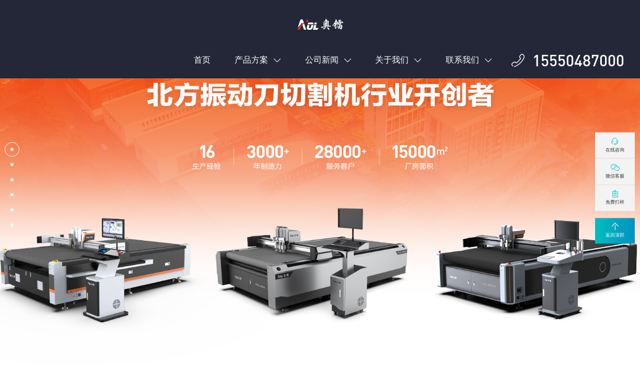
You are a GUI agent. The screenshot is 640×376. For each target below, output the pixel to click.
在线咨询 (615, 144)
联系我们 (469, 59)
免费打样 (615, 197)
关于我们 (398, 59)
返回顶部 (615, 230)
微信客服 (615, 170)
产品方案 (258, 59)
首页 (202, 59)
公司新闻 (328, 59)
